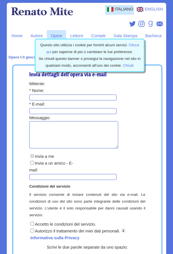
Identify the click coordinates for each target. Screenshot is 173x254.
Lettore (76, 35)
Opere (56, 35)
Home (16, 35)
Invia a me (42, 161)
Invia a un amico (47, 168)
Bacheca (153, 35)
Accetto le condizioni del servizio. (63, 229)
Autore (37, 35)
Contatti (98, 35)
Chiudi (128, 65)
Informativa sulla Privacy (55, 243)
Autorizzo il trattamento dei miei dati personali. (75, 236)
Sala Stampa (125, 35)
